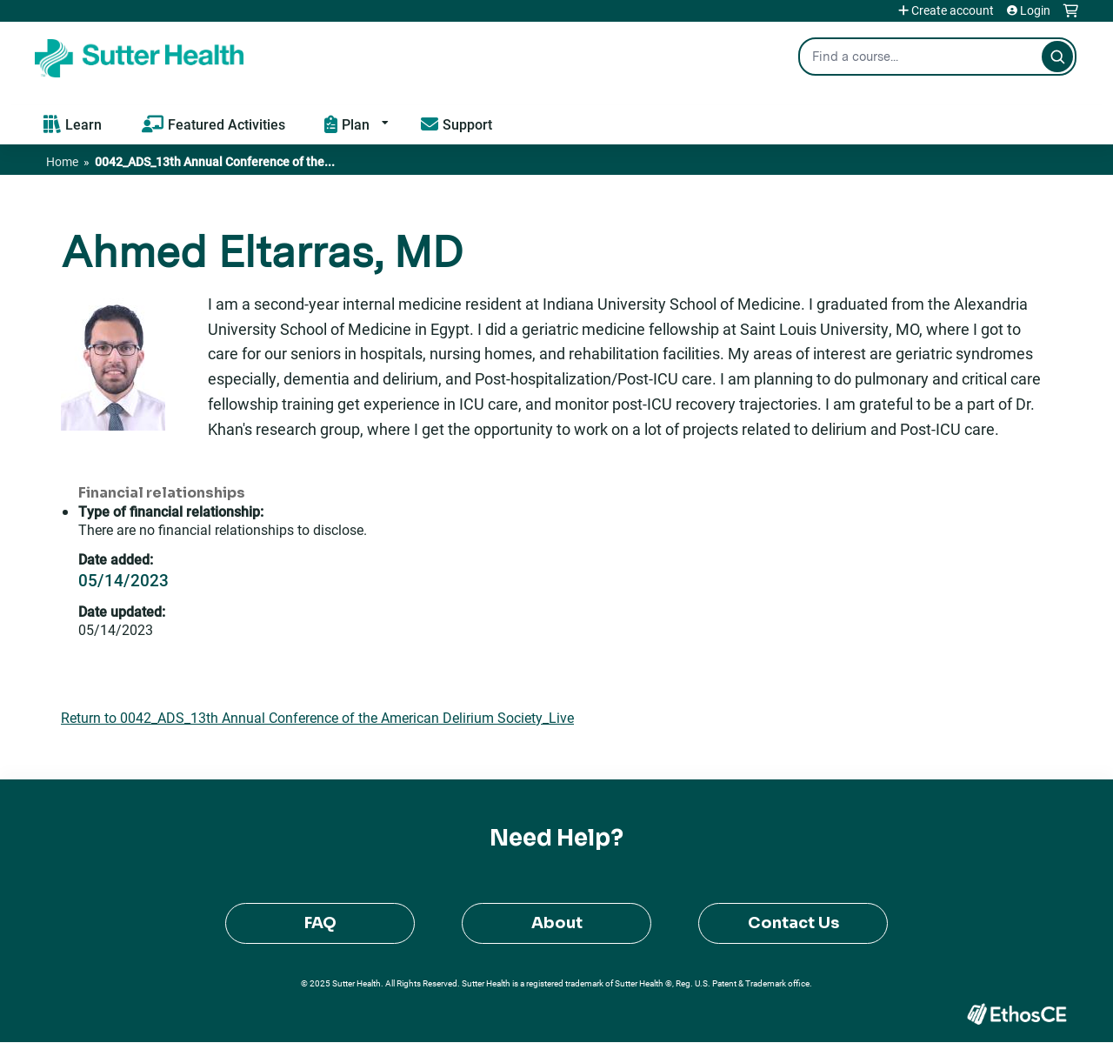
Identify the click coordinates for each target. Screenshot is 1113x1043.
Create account (952, 10)
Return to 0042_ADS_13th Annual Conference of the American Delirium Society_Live (317, 717)
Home (62, 161)
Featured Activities (226, 124)
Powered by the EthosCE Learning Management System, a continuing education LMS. (1016, 1013)
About (557, 923)
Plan (356, 124)
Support (467, 124)
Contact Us (793, 923)
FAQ (320, 923)
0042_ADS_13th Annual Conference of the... (215, 161)
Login (1035, 10)
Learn (83, 124)
